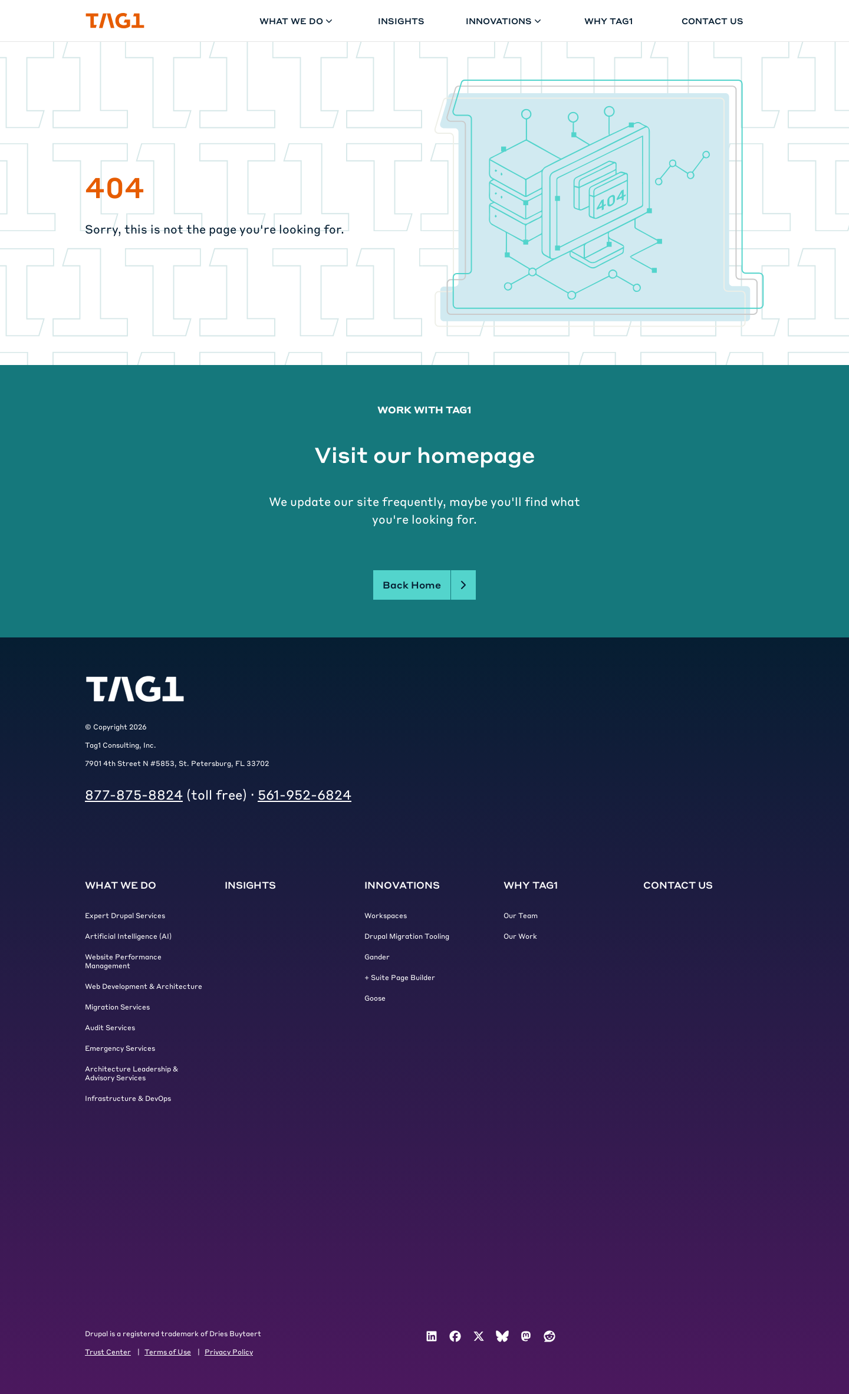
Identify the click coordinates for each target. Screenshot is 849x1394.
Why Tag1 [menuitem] (531, 885)
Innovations (505, 21)
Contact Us (712, 20)
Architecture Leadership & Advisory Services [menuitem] (131, 1073)
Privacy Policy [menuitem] (229, 1351)
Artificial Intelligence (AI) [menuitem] (128, 936)
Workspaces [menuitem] (385, 915)
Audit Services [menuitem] (110, 1027)
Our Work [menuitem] (520, 936)
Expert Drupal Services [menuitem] (125, 915)
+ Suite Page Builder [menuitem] (399, 977)
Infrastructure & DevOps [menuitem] (128, 1098)
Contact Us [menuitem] (678, 885)
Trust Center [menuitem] (108, 1351)
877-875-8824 (134, 794)
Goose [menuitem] (375, 997)
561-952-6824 (304, 794)
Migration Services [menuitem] (117, 1006)
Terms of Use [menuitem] (167, 1351)
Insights (401, 20)
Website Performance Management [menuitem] (123, 961)
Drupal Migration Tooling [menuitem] (406, 936)
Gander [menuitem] (377, 956)
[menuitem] (431, 1336)
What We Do (297, 21)
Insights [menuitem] (250, 885)
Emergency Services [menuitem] (120, 1048)
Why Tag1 (608, 20)
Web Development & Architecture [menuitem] (143, 986)
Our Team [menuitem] (521, 915)
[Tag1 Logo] (135, 689)
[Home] (115, 20)
